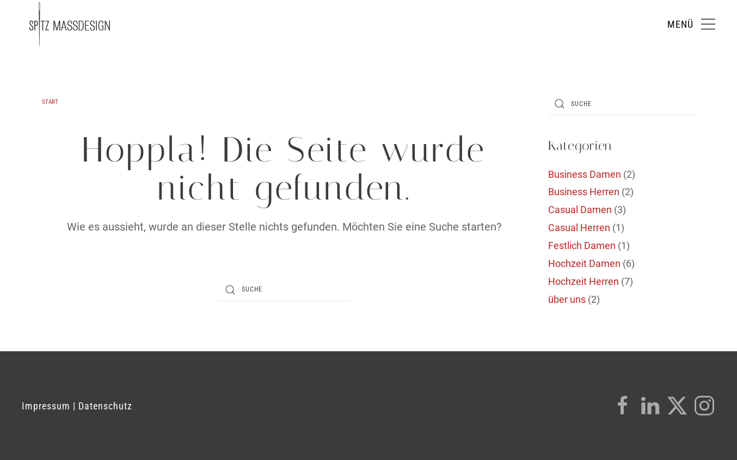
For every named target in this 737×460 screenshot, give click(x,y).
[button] (691, 24)
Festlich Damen (582, 245)
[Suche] (284, 289)
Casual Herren (579, 227)
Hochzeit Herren (583, 281)
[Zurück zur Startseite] (70, 24)
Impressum (46, 406)
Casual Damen (580, 209)
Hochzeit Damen (584, 263)
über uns (567, 299)
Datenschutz (105, 406)
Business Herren (583, 191)
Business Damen (584, 174)
